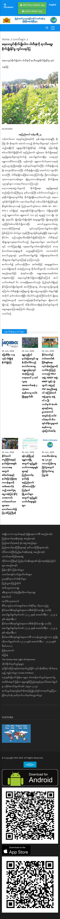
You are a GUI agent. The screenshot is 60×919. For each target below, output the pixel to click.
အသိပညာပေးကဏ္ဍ (10, 588)
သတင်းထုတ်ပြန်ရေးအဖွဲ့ (13, 556)
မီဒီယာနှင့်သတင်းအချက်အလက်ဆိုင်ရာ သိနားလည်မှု (25, 606)
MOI (16, 758)
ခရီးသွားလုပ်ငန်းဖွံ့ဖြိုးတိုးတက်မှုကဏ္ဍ (19, 592)
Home (5, 39)
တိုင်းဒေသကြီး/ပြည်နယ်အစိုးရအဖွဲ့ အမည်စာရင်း (23, 552)
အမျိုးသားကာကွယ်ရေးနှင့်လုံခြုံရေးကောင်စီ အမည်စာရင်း (27, 534)
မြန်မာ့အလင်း (8, 650)
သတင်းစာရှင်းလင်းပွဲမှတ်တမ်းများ (17, 574)
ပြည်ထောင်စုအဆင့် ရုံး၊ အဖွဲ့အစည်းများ (19, 543)
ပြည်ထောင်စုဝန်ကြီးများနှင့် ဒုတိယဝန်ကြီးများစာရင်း (25, 547)
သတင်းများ (18, 39)
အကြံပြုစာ (30, 764)
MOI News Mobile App (34, 5)
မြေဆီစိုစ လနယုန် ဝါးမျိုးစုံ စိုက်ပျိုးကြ (8, 358)
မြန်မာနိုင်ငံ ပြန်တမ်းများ (13, 570)
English (52, 4)
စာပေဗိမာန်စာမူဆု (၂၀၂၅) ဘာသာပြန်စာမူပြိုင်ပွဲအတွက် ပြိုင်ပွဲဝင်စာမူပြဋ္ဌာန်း (49, 465)
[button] (30, 97)
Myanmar (8, 6)
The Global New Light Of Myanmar (18, 659)
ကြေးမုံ (5, 655)
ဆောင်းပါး (6, 597)
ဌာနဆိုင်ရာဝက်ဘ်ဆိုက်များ (14, 579)
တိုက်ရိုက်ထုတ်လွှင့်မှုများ (13, 664)
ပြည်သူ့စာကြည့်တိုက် (11, 583)
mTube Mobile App (33, 11)
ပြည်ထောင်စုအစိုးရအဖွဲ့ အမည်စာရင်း (18, 538)
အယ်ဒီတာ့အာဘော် (10, 601)
